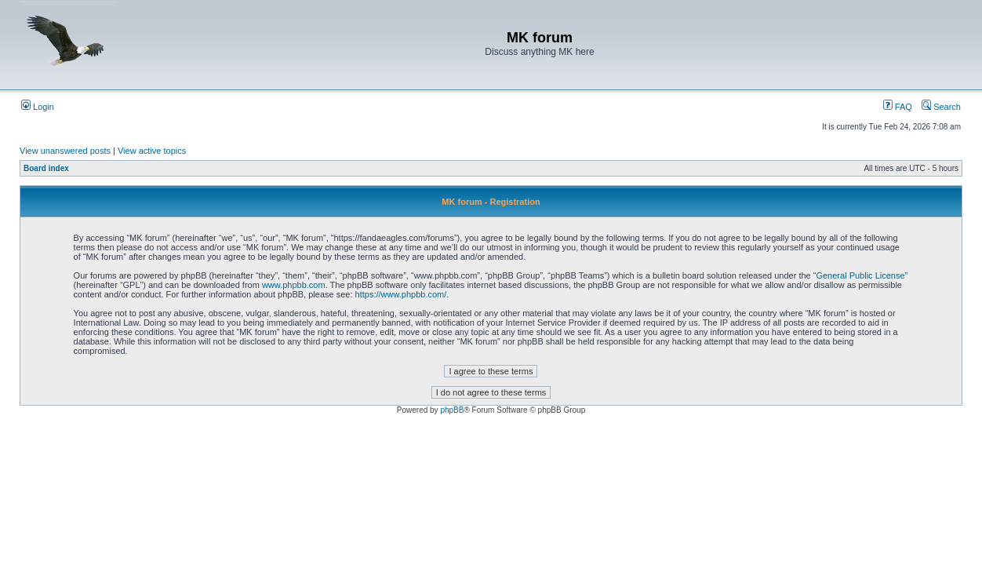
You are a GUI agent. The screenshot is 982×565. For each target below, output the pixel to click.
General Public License (860, 275)
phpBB (452, 410)
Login (37, 106)
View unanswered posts (65, 150)
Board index (46, 168)
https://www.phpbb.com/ (401, 294)
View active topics (152, 150)
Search (941, 106)
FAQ (897, 106)
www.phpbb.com (294, 285)
